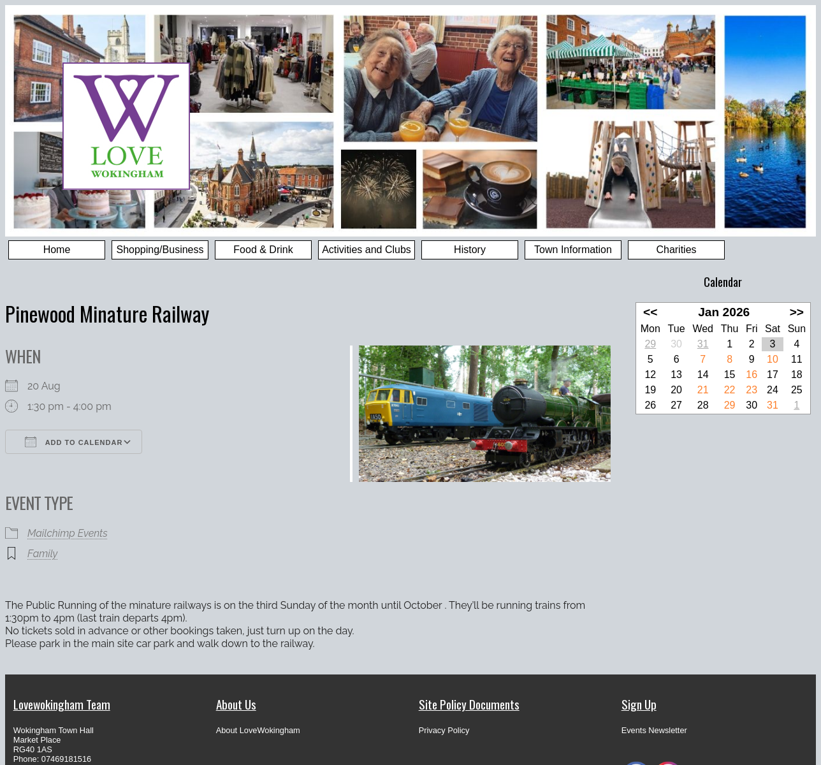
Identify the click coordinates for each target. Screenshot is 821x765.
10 (772, 359)
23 (751, 389)
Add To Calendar (73, 442)
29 (650, 344)
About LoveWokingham (258, 730)
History (470, 249)
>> (797, 312)
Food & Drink (263, 249)
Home (57, 249)
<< (650, 312)
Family (42, 554)
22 (730, 389)
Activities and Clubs (366, 249)
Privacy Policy (444, 730)
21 (703, 389)
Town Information (573, 249)
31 (703, 344)
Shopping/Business (160, 249)
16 (751, 374)
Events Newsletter (654, 730)
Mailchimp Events (67, 533)
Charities (676, 249)
